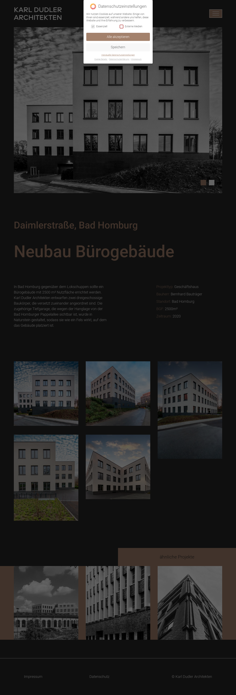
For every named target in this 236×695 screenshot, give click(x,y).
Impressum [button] (136, 59)
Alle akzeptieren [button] (118, 37)
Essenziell (99, 26)
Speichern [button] (118, 47)
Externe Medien (131, 26)
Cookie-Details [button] (100, 59)
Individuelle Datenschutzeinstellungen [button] (118, 55)
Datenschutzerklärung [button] (119, 59)
